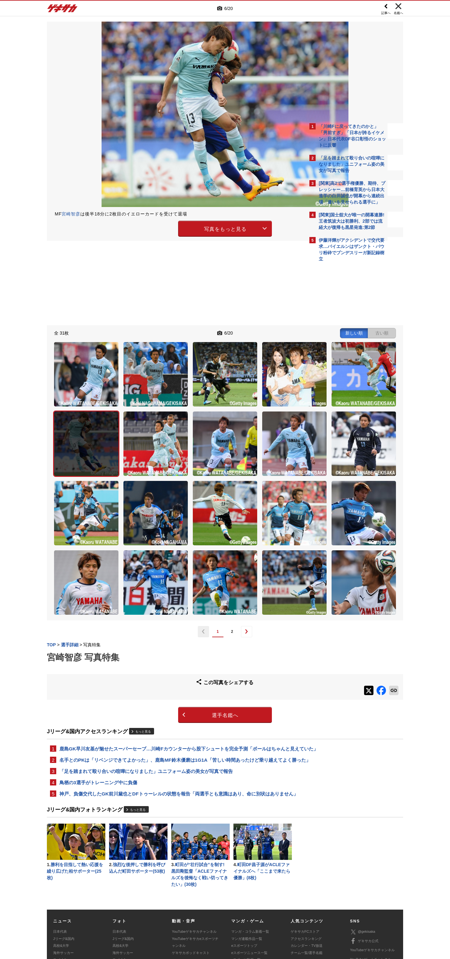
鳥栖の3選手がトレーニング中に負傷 (98, 707)
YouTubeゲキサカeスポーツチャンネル (195, 878)
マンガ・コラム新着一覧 (250, 867)
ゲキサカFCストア (305, 867)
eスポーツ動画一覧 (246, 895)
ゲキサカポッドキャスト (191, 889)
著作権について (161, 913)
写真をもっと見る (170, 227)
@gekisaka (362, 868)
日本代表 (60, 867)
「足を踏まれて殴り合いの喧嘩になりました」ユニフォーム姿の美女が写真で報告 (146, 696)
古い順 (272, 332)
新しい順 (244, 332)
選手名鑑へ (170, 624)
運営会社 (188, 913)
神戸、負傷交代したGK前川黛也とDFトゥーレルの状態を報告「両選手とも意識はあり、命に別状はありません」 (174, 723)
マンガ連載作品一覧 (246, 874)
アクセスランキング (306, 874)
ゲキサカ (62, 10)
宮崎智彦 (71, 213)
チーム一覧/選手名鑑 (306, 889)
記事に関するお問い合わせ (179, 920)
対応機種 (135, 913)
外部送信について (308, 913)
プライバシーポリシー (269, 913)
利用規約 (238, 913)
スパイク (60, 895)
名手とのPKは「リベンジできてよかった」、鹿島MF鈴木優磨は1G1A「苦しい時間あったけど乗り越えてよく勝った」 (175, 680)
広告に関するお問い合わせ (130, 920)
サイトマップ (213, 913)
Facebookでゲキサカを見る (344, 372)
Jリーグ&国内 (63, 874)
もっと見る (143, 640)
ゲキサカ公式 (364, 877)
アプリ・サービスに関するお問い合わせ (238, 920)
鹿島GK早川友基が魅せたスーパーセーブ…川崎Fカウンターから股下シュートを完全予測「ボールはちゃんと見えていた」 (174, 661)
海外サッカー (63, 889)
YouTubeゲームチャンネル (370, 895)
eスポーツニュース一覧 (249, 889)
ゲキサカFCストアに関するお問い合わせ (308, 920)
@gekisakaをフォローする (343, 359)
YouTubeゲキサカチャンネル (194, 867)
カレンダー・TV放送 (306, 881)
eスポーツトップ (244, 881)
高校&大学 (61, 881)
